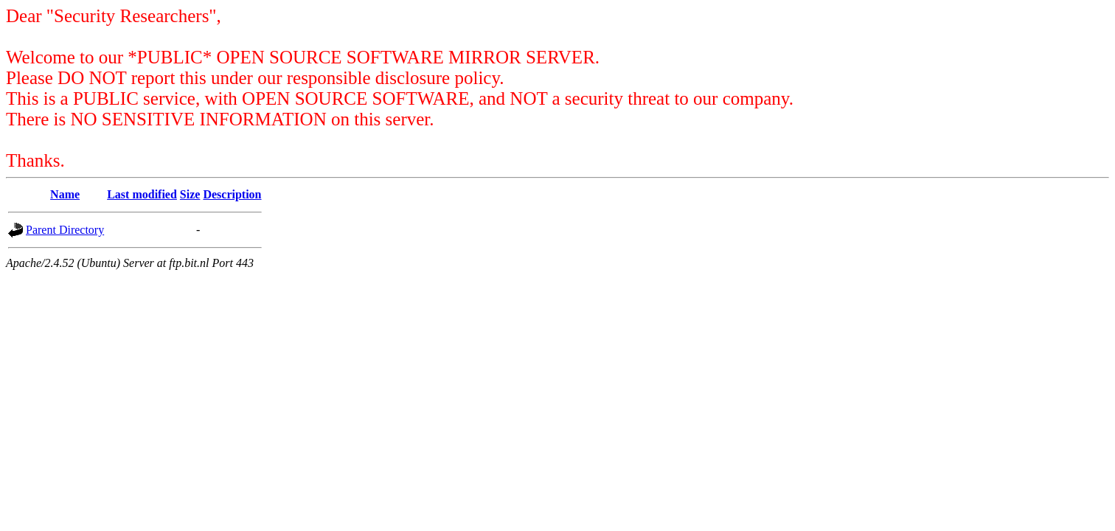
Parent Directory (65, 229)
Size (190, 194)
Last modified (142, 194)
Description (232, 194)
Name (65, 194)
